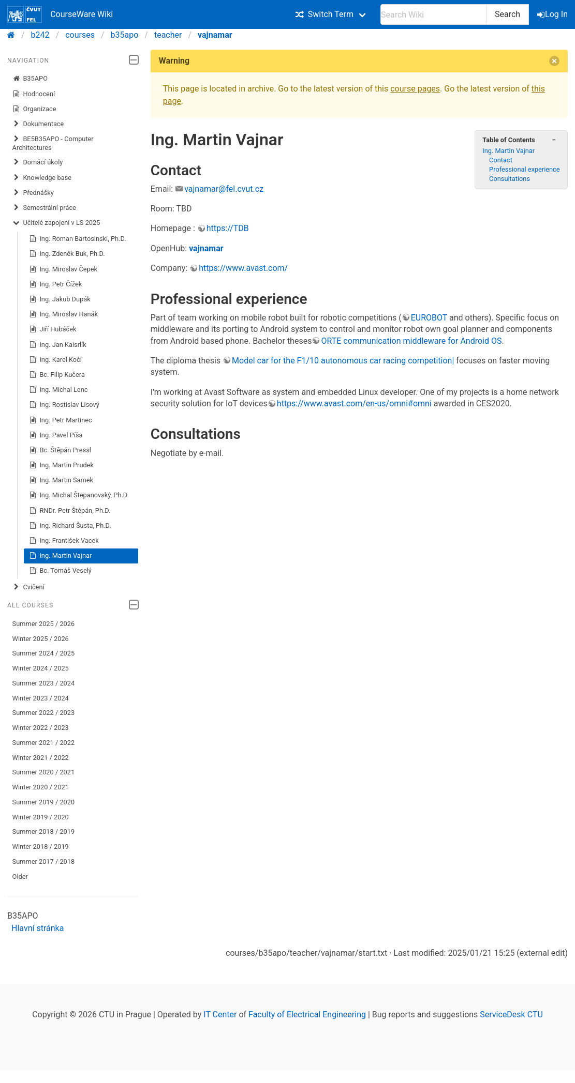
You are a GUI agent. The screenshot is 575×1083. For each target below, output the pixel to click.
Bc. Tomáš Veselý (60, 571)
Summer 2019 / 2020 (43, 802)
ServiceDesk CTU (511, 1014)
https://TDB (228, 228)
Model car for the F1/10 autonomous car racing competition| (343, 360)
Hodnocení (33, 94)
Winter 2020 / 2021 (40, 787)
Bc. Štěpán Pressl (60, 450)
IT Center (220, 1014)
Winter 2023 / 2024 (40, 698)
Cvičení (28, 587)
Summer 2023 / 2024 (43, 683)
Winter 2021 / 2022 (40, 757)
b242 (40, 35)
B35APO (30, 78)
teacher (168, 35)
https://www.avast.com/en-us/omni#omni (354, 403)
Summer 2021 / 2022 (43, 742)
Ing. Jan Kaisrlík (57, 345)
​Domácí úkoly (37, 162)
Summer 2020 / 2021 (43, 772)
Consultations (509, 178)
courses (80, 35)
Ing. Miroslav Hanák (63, 314)
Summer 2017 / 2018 (43, 861)
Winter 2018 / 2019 (40, 846)
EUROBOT (429, 318)
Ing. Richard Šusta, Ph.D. (70, 526)
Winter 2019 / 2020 (40, 817)
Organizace (34, 109)
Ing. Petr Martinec (60, 420)
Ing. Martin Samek (61, 480)
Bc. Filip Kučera (57, 375)
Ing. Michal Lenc (58, 390)
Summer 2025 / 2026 (43, 624)
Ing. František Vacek (64, 541)
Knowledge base (41, 178)
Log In (553, 14)
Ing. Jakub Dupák (60, 299)
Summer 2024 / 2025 (43, 653)
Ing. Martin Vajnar (60, 556)
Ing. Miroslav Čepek (63, 269)
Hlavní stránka (37, 928)
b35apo (125, 35)
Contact (500, 160)
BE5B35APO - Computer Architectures (53, 143)
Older (20, 876)
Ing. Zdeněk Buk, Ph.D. (67, 254)
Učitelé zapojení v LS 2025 (56, 223)
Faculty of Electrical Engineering (307, 1014)
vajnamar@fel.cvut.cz (223, 189)
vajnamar (215, 35)
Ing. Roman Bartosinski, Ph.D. (77, 239)
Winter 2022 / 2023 (40, 727)
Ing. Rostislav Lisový (64, 405)
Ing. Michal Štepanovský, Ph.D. (79, 495)
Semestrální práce (44, 208)
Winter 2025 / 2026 (40, 639)
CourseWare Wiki (60, 14)
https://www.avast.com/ (243, 268)
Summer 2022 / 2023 (43, 712)
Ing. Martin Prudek (61, 465)
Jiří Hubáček (53, 329)
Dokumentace (38, 124)
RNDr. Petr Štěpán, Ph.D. (70, 511)
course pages (415, 89)
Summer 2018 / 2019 (43, 831)
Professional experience (524, 169)
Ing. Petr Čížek (55, 284)
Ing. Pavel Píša (56, 435)
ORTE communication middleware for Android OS (411, 341)
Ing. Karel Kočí (55, 360)
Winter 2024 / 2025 (40, 668)
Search (507, 14)
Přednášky (33, 193)
